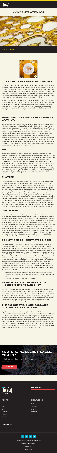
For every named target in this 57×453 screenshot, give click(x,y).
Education (34, 412)
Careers (4, 412)
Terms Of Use (28, 449)
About (4, 404)
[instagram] (26, 436)
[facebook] (22, 436)
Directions (5, 417)
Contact (4, 414)
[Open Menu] (52, 5)
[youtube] (34, 436)
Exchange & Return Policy (28, 443)
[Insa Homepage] (6, 5)
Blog (3, 406)
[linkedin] (30, 436)
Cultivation (34, 404)
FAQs (3, 409)
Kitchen (33, 409)
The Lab (34, 406)
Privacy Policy (28, 446)
